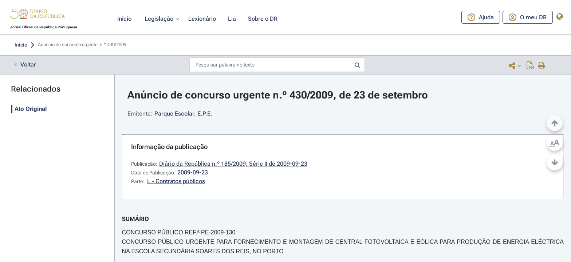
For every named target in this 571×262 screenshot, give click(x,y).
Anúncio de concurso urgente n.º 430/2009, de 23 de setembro (277, 95)
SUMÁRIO (135, 218)
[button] (37, 15)
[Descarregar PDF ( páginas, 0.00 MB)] (530, 65)
